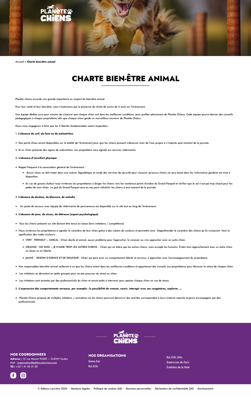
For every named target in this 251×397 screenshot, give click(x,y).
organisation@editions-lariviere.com (37, 363)
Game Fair (94, 361)
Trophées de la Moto (178, 367)
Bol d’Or (93, 366)
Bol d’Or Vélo (174, 357)
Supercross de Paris (177, 362)
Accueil (19, 62)
